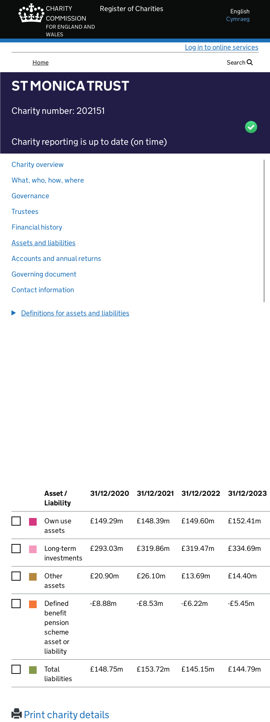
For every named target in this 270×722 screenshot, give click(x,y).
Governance (30, 195)
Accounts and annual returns (56, 258)
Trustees (25, 211)
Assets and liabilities (43, 242)
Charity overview (37, 164)
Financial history (36, 227)
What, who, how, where (47, 180)
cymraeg (238, 19)
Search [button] (240, 62)
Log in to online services (222, 47)
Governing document (43, 274)
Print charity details (60, 714)
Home (40, 62)
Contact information (42, 289)
